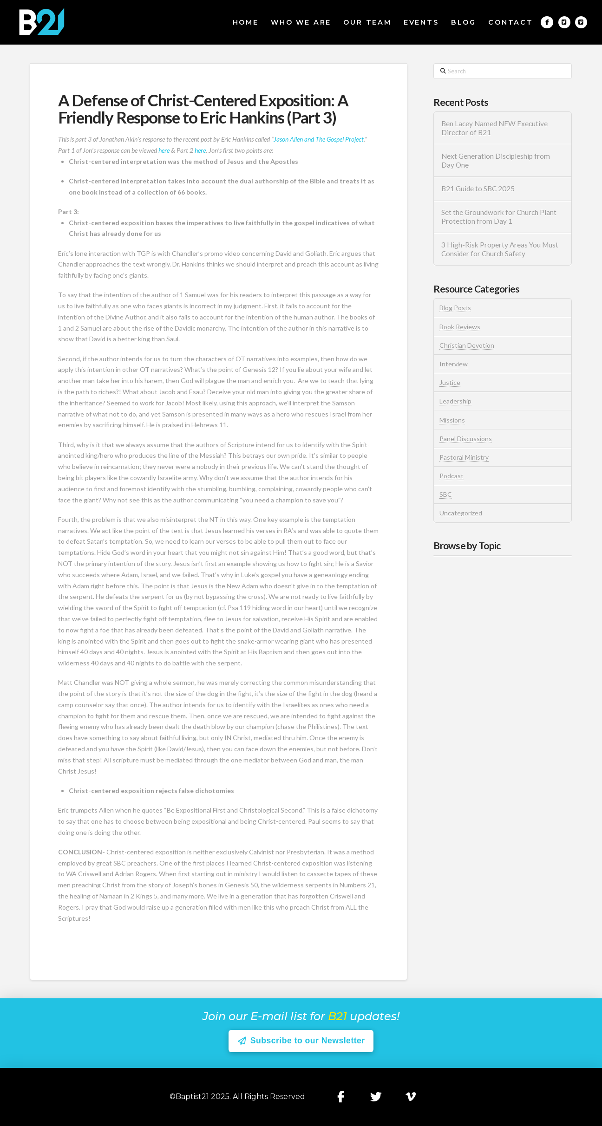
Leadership (455, 401)
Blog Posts (455, 308)
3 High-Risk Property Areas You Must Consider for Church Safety (499, 249)
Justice (449, 382)
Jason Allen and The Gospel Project (319, 139)
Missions (452, 420)
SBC (445, 494)
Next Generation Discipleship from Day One (495, 160)
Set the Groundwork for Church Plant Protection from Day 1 (498, 216)
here (164, 150)
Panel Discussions (465, 439)
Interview (453, 364)
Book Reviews (459, 327)
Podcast (451, 476)
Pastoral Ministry (464, 457)
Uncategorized (460, 513)
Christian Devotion (466, 345)
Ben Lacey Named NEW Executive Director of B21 (494, 128)
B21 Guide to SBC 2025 (478, 188)
